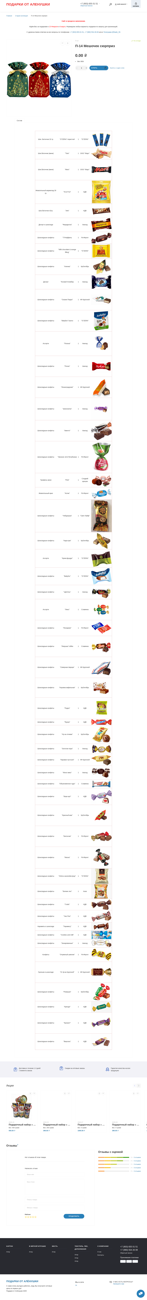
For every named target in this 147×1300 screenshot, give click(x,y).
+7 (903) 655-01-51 (77, 32)
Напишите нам (118, 1284)
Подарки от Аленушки (28, 4)
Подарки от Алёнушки (22, 1281)
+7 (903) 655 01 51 (89, 4)
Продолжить (74, 1216)
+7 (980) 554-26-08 (92, 32)
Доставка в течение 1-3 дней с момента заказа (27, 1069)
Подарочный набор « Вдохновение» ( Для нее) (125, 1124)
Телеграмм (107, 32)
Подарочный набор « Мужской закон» (57, 1124)
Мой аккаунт (120, 4)
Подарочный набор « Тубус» (22, 1124)
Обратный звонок (86, 6)
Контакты (100, 1255)
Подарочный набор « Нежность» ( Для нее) (91, 1124)
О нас (99, 1252)
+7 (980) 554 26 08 (129, 1250)
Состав (19, 120)
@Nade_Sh (116, 32)
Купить (98, 68)
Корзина (136, 5)
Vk (76, 1285)
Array (8, 1252)
